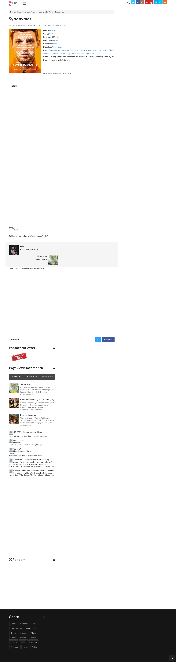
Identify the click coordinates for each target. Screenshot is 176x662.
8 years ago (44, 426)
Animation (15, 637)
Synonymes (20, 18)
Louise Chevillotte (88, 50)
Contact (73, 653)
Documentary (16, 618)
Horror (13, 628)
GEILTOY (17, 422)
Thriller (14, 623)
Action (34, 637)
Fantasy (33, 628)
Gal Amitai (89, 53)
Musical (23, 628)
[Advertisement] (61, 203)
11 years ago (49, 456)
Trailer (87, 653)
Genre (103, 653)
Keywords (95, 653)
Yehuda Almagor (58, 53)
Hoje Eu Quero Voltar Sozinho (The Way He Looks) (26, 456)
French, (49, 25)
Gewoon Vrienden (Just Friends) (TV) (37, 389)
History (14, 632)
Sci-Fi (23, 632)
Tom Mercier (55, 50)
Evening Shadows (28, 405)
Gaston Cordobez (21, 460)
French (33, 12)
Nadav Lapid (42, 12)
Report (80, 653)
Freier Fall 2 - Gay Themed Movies (21, 435)
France (26, 12)
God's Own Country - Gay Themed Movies (24, 426)
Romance (24, 614)
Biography (30, 618)
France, (43, 25)
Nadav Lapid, (57, 25)
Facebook (108, 329)
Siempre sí (25, 374)
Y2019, (64, 25)
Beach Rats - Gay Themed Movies (21, 446)
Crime (33, 614)
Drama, (38, 25)
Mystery (23, 623)
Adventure (33, 632)
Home (12, 12)
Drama (19, 12)
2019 (50, 34)
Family (25, 637)
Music (33, 623)
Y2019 (51, 12)
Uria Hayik (102, 50)
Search (110, 653)
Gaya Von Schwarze (75, 53)
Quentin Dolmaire (70, 50)
